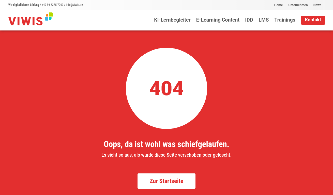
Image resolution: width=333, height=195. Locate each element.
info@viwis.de (74, 5)
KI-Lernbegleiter (172, 20)
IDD (249, 20)
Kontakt (313, 19)
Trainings (284, 20)
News (317, 5)
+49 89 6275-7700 (53, 5)
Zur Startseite (167, 181)
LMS (264, 20)
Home (278, 5)
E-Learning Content (218, 20)
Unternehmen (298, 5)
